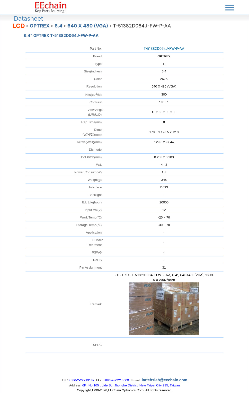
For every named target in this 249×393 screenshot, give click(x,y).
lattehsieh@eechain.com (164, 380)
